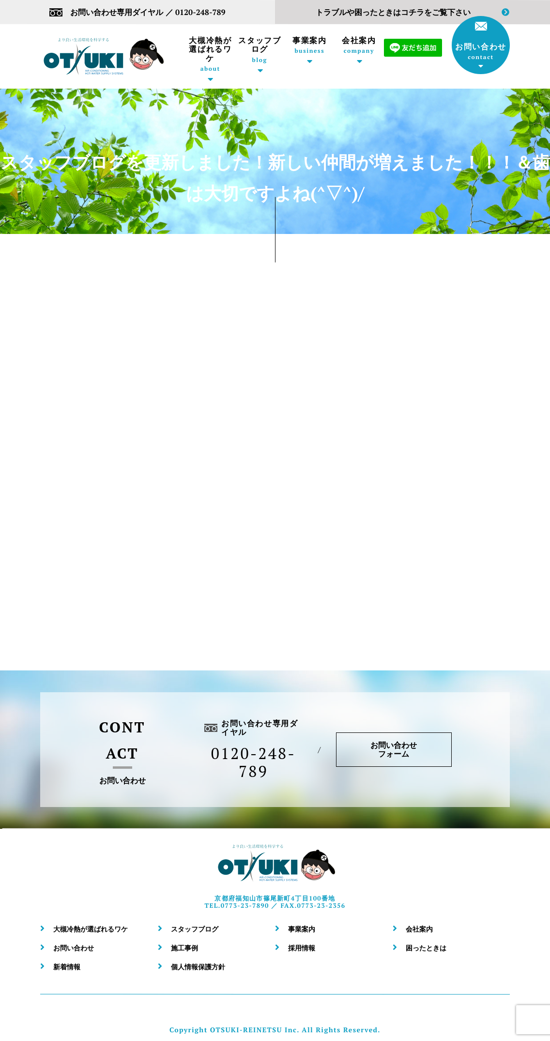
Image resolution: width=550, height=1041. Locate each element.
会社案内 (359, 45)
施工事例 (184, 947)
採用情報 (301, 947)
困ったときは (426, 947)
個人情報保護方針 (198, 966)
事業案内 (310, 45)
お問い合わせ (480, 41)
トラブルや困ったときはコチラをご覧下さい (412, 12)
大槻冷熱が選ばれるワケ (210, 54)
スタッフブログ (260, 49)
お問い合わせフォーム (394, 749)
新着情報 (66, 966)
